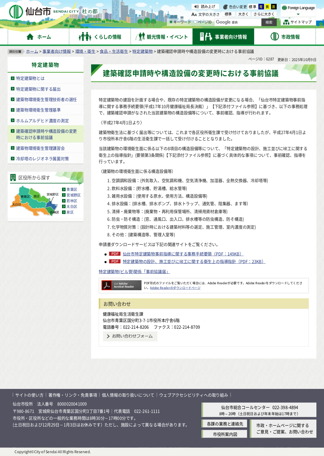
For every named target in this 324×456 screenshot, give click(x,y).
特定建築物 (142, 51)
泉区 (69, 212)
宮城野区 (73, 194)
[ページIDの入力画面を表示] (195, 21)
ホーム (32, 51)
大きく (243, 14)
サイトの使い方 (29, 395)
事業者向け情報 (56, 51)
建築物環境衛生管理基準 (38, 110)
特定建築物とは (30, 78)
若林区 (71, 200)
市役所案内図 (225, 434)
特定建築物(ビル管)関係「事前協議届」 (134, 271)
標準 (253, 6)
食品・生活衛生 (114, 51)
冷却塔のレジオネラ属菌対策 (42, 158)
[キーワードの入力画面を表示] (170, 21)
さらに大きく (264, 14)
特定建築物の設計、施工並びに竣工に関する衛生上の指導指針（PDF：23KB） (194, 261)
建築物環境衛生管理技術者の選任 (46, 99)
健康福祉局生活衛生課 (123, 313)
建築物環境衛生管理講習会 (40, 148)
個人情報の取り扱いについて (128, 395)
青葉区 (71, 189)
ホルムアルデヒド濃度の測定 (42, 120)
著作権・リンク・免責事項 (72, 395)
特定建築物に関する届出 (38, 88)
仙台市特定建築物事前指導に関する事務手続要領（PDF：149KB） (183, 254)
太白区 (71, 206)
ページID (203, 22)
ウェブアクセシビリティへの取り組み (193, 395)
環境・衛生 (85, 51)
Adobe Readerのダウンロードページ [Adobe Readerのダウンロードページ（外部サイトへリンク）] (175, 287)
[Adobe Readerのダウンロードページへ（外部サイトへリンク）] (121, 282)
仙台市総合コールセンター (245, 407)
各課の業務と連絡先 (225, 423)
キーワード (180, 22)
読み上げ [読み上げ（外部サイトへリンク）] (208, 6)
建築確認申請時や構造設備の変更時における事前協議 (46, 134)
